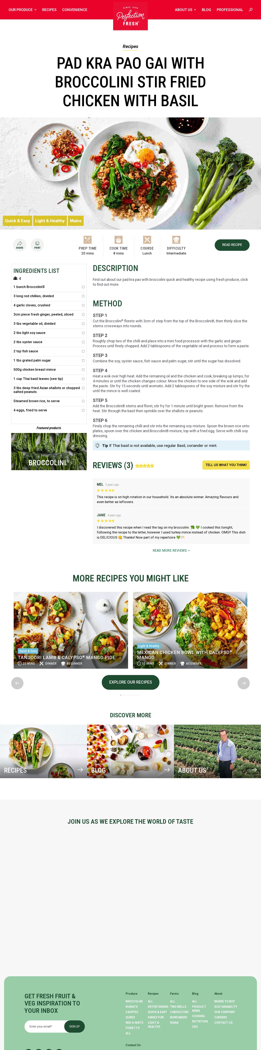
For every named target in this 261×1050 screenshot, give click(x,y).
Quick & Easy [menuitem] (157, 1012)
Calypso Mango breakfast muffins (63, 653)
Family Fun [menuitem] (156, 1017)
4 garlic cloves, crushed (48, 305)
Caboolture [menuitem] (179, 1012)
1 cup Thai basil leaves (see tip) (48, 379)
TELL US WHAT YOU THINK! (226, 465)
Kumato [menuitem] (132, 1006)
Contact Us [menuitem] (223, 1022)
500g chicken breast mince (48, 370)
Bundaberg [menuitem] (178, 1017)
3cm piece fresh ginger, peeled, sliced (48, 314)
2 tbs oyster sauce (48, 342)
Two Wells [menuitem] (178, 1006)
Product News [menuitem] (199, 1008)
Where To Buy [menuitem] (224, 1001)
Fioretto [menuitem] (133, 1028)
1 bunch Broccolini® (48, 287)
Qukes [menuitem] (130, 1017)
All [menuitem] (128, 1033)
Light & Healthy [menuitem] (154, 1024)
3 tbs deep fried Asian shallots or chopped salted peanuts (48, 390)
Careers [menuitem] (220, 1017)
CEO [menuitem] (195, 1026)
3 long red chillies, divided (48, 296)
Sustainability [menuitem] (225, 1006)
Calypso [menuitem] (132, 1012)
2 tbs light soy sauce (48, 333)
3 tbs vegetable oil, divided (48, 324)
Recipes (130, 46)
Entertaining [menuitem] (158, 1006)
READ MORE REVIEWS (171, 550)
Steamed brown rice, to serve (48, 401)
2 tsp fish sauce (48, 351)
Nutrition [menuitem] (200, 1021)
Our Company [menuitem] (224, 1012)
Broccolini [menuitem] (134, 1001)
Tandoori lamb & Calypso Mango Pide (186, 657)
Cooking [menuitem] (198, 1016)
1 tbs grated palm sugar (48, 360)
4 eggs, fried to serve (48, 410)
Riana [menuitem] (174, 1022)
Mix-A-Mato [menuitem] (134, 1022)
